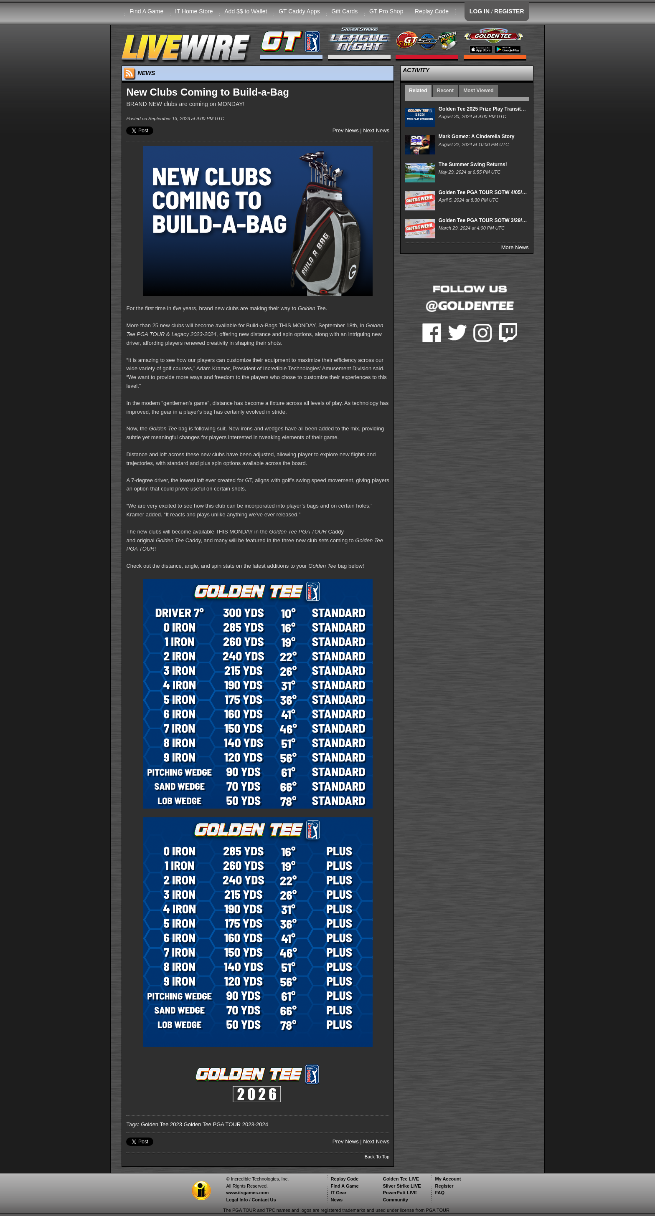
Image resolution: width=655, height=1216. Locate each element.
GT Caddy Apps (299, 11)
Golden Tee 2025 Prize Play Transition (483, 109)
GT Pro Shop (386, 11)
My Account (448, 1178)
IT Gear (338, 1192)
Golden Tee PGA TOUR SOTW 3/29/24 (483, 220)
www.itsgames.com (247, 1192)
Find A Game (146, 11)
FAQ (439, 1192)
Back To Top (377, 1156)
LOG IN (480, 11)
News (336, 1199)
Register (444, 1185)
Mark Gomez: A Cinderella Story (477, 136)
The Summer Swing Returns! (473, 164)
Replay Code (432, 11)
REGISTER (509, 11)
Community (395, 1199)
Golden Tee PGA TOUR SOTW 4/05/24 (483, 192)
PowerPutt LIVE (400, 1192)
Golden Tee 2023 (161, 1124)
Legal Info (237, 1199)
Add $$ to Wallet (245, 11)
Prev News (346, 130)
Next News (376, 130)
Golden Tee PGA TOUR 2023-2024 (226, 1124)
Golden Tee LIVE (401, 1178)
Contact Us (264, 1199)
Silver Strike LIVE (402, 1185)
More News (515, 247)
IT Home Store (194, 11)
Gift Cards (344, 11)
